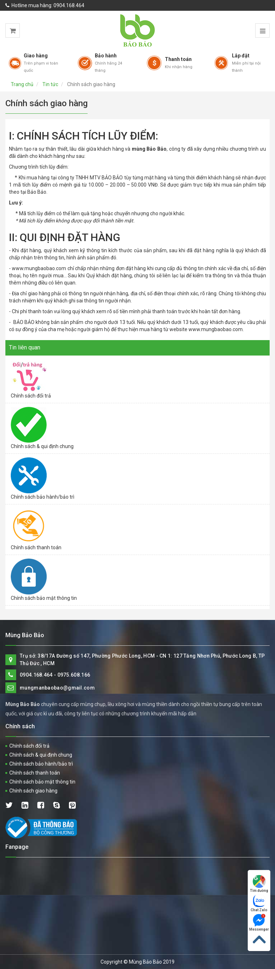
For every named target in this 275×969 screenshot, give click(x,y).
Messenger (259, 922)
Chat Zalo (259, 903)
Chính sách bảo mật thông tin (44, 598)
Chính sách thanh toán (36, 547)
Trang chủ (22, 84)
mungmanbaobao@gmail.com (57, 688)
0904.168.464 (68, 5)
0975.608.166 (73, 675)
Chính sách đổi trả (31, 396)
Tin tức (50, 84)
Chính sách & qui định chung (42, 446)
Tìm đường (259, 884)
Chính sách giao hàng (33, 791)
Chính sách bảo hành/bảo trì (42, 497)
